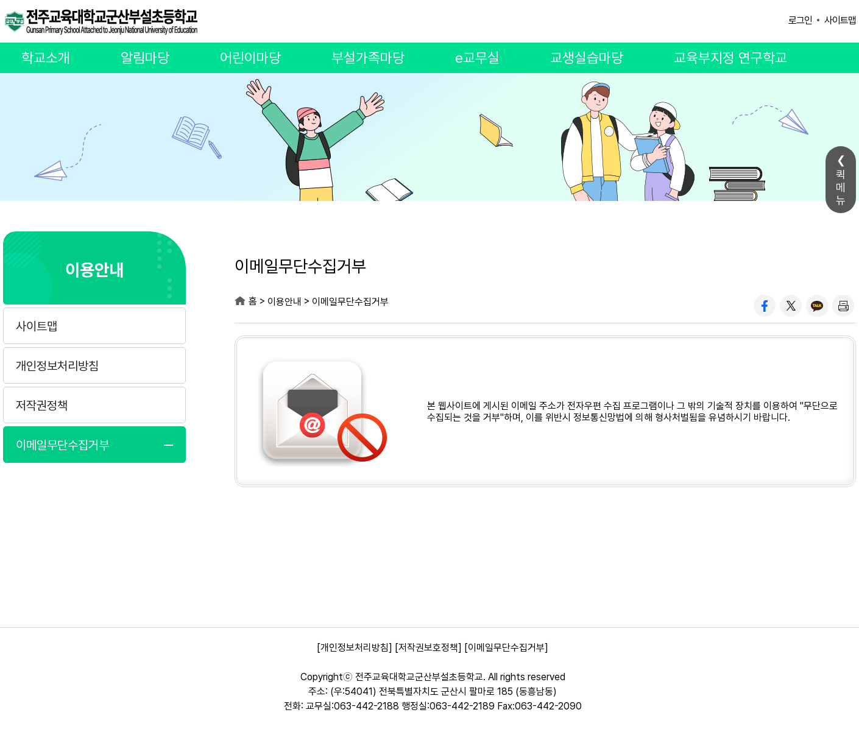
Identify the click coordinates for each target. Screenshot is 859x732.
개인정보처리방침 (57, 366)
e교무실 (477, 57)
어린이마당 (250, 57)
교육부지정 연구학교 (730, 57)
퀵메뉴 (841, 187)
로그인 (800, 20)
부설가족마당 (368, 57)
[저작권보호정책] (428, 647)
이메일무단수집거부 (62, 445)
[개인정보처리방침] (354, 647)
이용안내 (94, 268)
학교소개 (45, 57)
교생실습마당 (586, 57)
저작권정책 (42, 405)
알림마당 (145, 57)
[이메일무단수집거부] (506, 647)
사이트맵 (840, 20)
